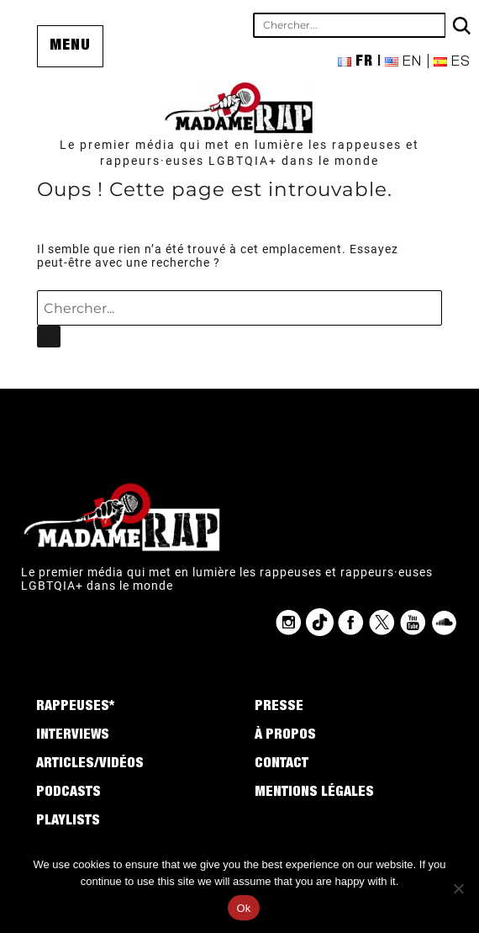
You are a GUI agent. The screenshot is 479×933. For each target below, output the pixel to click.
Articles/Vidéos (90, 764)
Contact (281, 764)
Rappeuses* (75, 707)
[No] (458, 888)
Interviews (72, 736)
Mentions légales (314, 793)
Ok (243, 908)
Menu (70, 46)
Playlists (68, 822)
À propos (285, 736)
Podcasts (68, 793)
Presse (279, 707)
